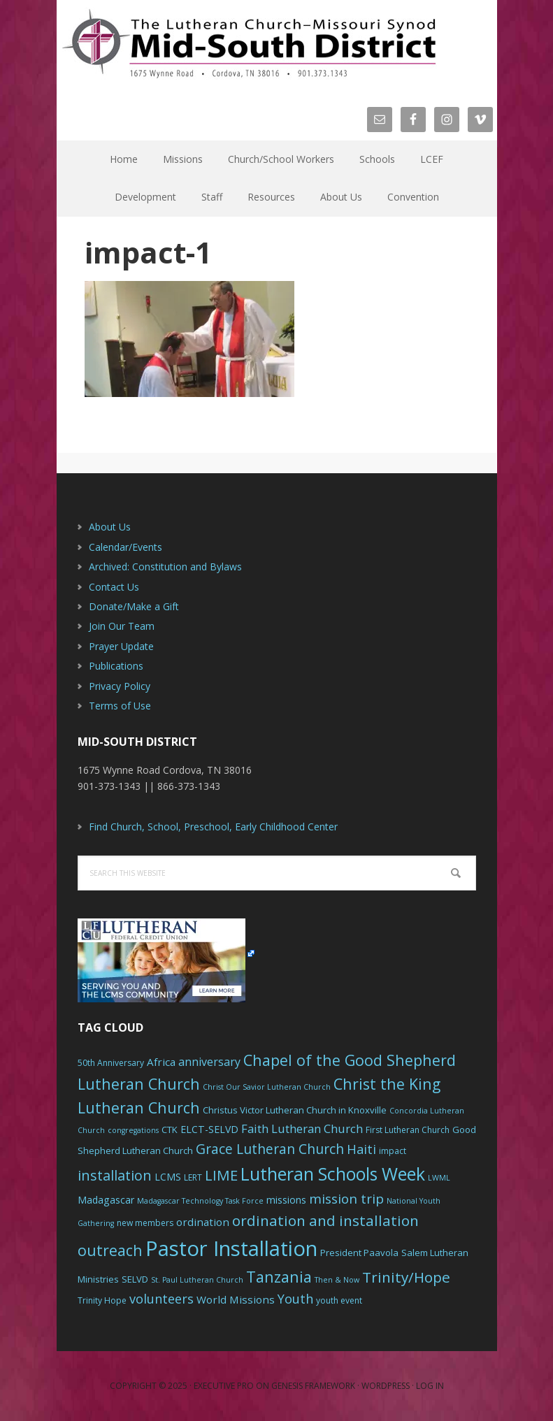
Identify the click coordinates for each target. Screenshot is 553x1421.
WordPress (385, 1386)
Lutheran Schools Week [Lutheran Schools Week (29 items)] (332, 1173)
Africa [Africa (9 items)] (161, 1062)
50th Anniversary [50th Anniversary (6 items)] (111, 1063)
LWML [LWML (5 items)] (439, 1178)
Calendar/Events (125, 547)
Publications (116, 665)
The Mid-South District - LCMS (249, 43)
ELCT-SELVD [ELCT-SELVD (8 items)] (209, 1129)
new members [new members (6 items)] (145, 1223)
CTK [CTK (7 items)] (169, 1129)
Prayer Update (121, 646)
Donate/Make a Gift (134, 606)
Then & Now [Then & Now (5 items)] (337, 1280)
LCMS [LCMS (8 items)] (168, 1176)
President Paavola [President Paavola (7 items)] (359, 1252)
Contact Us (114, 586)
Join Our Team (122, 626)
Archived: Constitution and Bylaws (165, 566)
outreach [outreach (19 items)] (110, 1250)
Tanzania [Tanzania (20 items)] (279, 1277)
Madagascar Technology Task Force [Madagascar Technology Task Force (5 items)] (200, 1201)
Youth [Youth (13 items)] (295, 1298)
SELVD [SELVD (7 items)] (135, 1279)
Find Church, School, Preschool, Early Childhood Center (213, 826)
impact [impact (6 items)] (392, 1151)
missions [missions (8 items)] (286, 1199)
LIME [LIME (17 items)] (221, 1175)
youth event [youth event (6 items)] (339, 1300)
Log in (430, 1386)
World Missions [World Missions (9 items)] (235, 1299)
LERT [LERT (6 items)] (193, 1177)
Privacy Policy (119, 686)
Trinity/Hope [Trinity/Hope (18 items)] (406, 1277)
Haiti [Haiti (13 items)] (361, 1149)
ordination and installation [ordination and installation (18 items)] (325, 1220)
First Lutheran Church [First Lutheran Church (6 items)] (408, 1130)
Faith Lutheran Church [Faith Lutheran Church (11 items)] (302, 1128)
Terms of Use (120, 705)
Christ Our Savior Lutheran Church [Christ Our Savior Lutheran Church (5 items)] (267, 1087)
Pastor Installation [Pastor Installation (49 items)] (231, 1248)
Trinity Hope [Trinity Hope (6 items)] (102, 1300)
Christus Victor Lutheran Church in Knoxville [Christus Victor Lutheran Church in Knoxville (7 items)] (295, 1110)
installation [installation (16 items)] (115, 1175)
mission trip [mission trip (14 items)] (346, 1199)
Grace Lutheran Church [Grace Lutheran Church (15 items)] (270, 1148)
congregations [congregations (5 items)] (133, 1130)
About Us (110, 526)
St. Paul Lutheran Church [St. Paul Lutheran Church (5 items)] (197, 1280)
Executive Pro (224, 1386)
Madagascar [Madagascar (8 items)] (106, 1199)
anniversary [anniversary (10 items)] (209, 1061)
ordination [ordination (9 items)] (202, 1222)
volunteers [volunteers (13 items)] (161, 1298)
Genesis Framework (313, 1386)
